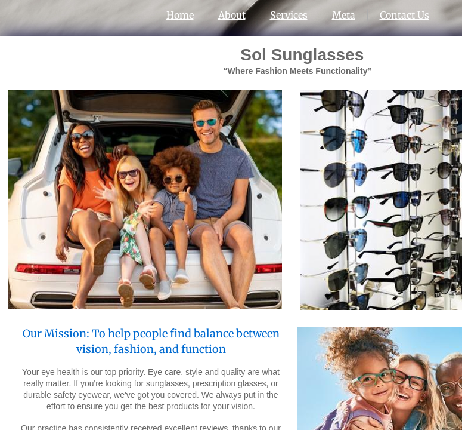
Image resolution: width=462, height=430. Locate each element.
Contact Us (404, 15)
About (232, 15)
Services (289, 15)
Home (180, 15)
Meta (343, 15)
